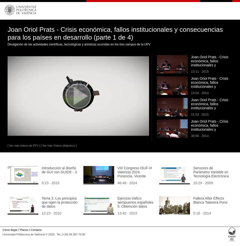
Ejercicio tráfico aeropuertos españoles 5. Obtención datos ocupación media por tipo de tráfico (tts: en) (135, 206)
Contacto (36, 229)
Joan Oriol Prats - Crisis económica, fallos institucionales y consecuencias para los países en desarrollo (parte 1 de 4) (209, 67)
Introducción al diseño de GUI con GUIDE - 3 (59, 170)
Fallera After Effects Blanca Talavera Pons (210, 200)
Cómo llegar (10, 229)
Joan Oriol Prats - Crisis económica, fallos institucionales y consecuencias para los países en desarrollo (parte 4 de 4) (209, 88)
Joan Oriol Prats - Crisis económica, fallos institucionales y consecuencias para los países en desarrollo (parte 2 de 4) (209, 131)
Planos (24, 229)
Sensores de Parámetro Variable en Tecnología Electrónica (211, 172)
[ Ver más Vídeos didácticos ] (59, 145)
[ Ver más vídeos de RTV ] (24, 145)
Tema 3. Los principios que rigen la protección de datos (60, 202)
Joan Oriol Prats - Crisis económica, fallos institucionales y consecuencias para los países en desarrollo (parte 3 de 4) (209, 110)
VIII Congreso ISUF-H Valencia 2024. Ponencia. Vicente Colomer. (134, 174)
